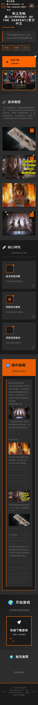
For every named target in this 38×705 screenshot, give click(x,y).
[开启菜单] (31, 6)
